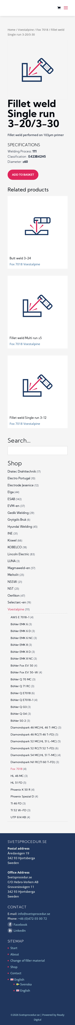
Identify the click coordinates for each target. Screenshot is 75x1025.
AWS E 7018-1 (20, 617)
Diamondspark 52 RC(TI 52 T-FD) (32, 748)
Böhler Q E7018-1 (22, 700)
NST (11, 588)
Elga (11, 492)
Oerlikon (14, 595)
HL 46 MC (17, 776)
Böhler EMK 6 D (21, 631)
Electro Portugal (19, 478)
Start (13, 948)
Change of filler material (27, 960)
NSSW (12, 582)
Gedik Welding (18, 513)
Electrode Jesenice (21, 485)
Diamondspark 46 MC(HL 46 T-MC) (34, 727)
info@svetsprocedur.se (34, 914)
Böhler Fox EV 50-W (24, 672)
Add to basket (23, 174)
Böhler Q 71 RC (20, 686)
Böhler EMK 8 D (21, 652)
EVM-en (13, 506)
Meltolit (13, 575)
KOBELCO (15, 547)
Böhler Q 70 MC (21, 679)
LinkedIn (20, 930)
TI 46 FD (16, 803)
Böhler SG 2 (18, 720)
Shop (13, 967)
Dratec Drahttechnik (22, 471)
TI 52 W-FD (18, 810)
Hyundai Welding (20, 526)
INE (10, 533)
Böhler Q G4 (19, 714)
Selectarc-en (17, 602)
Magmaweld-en (19, 568)
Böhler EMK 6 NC (22, 638)
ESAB (11, 499)
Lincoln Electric (18, 554)
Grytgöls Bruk (17, 519)
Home (11, 30)
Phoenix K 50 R (20, 789)
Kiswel (12, 540)
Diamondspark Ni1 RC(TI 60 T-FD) (33, 762)
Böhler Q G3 (19, 707)
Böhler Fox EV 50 (22, 665)
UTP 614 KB (18, 817)
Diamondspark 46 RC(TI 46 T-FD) (32, 734)
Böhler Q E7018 (21, 693)
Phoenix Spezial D (22, 796)
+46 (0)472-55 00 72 (32, 919)
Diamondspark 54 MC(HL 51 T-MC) (34, 755)
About (14, 954)
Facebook (20, 924)
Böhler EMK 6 (19, 624)
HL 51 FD (16, 782)
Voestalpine (26, 30)
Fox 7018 (42, 30)
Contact (15, 973)
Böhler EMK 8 (19, 645)
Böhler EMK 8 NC (22, 658)
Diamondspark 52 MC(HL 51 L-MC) (34, 741)
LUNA (12, 561)
